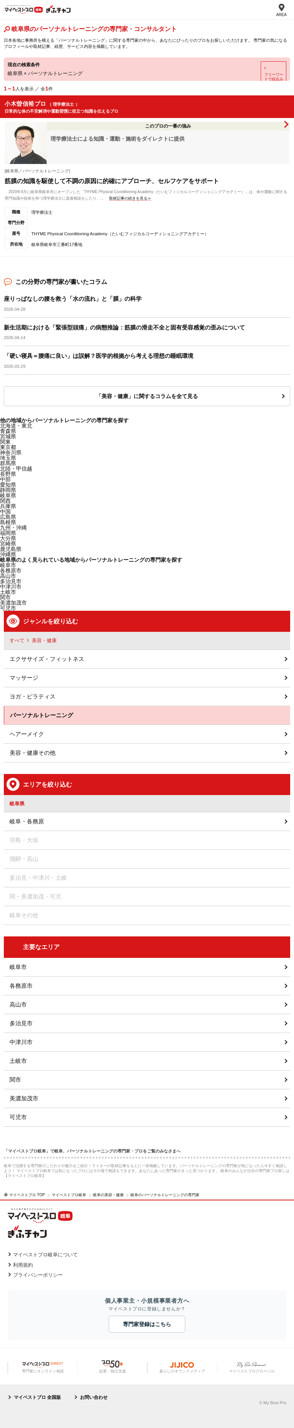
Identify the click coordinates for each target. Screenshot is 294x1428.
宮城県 (8, 436)
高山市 (18, 1004)
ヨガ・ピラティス (33, 696)
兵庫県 (8, 506)
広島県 (8, 517)
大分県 (8, 538)
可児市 (18, 1117)
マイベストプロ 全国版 (37, 1397)
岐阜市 (8, 565)
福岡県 (8, 533)
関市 (15, 1079)
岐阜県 (8, 495)
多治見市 (21, 1023)
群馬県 (8, 463)
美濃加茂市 (24, 1098)
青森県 (8, 431)
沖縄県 (8, 554)
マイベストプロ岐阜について (45, 1254)
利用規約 (23, 1265)
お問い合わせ (94, 1397)
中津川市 (21, 1042)
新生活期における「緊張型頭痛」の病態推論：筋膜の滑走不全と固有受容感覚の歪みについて (124, 327)
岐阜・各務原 (27, 821)
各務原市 (21, 985)
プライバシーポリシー (38, 1275)
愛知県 (8, 485)
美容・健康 (44, 640)
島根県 (8, 522)
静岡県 (8, 490)
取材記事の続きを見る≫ (130, 198)
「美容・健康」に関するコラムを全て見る (147, 396)
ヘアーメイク (27, 734)
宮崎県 (8, 544)
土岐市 (18, 1060)
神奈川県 (10, 452)
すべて (17, 640)
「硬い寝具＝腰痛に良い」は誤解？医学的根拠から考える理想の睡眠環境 (98, 355)
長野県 (8, 474)
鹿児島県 (10, 549)
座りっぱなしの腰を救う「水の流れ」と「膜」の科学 (73, 298)
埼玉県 (8, 458)
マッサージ (24, 677)
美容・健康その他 (33, 752)
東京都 (8, 447)
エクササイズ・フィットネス (47, 659)
